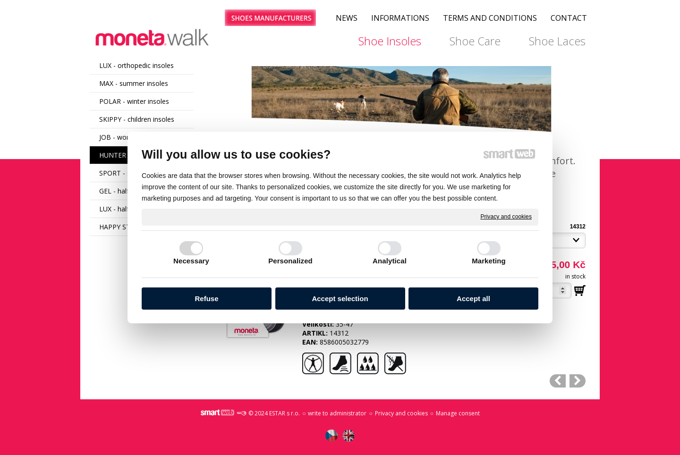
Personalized (290, 261)
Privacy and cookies (506, 216)
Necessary (191, 261)
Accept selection (340, 299)
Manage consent (458, 413)
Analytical (390, 261)
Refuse (206, 299)
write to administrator (337, 413)
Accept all (473, 299)
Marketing (489, 261)
